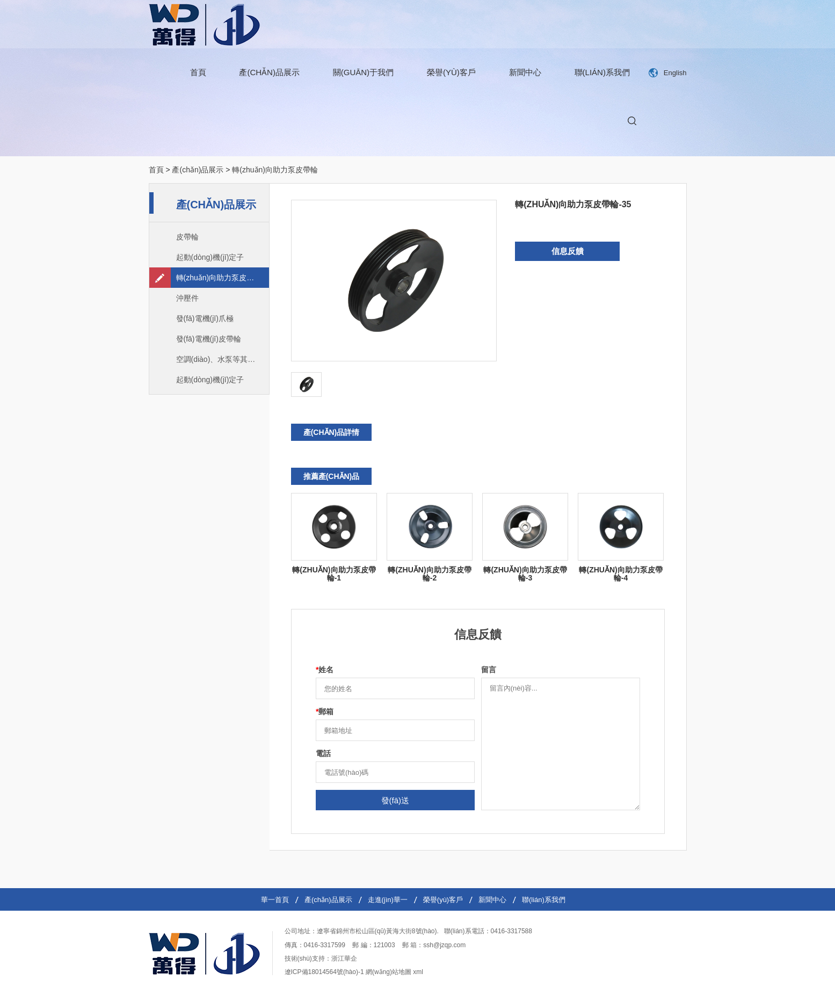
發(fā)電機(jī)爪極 (205, 318)
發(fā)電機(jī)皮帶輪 (208, 339)
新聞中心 (525, 72)
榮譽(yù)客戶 (451, 72)
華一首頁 (275, 900)
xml (418, 972)
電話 (323, 753)
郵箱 (324, 711)
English (675, 73)
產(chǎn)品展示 (269, 72)
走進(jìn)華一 (388, 900)
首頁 (198, 72)
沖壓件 (187, 298)
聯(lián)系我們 (602, 72)
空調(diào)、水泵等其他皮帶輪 (222, 359)
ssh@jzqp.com (444, 945)
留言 (488, 669)
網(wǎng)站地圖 (388, 972)
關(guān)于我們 (363, 72)
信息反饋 (567, 251)
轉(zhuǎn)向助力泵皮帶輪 (275, 169)
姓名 (324, 669)
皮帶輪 (187, 237)
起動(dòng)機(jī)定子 (210, 257)
